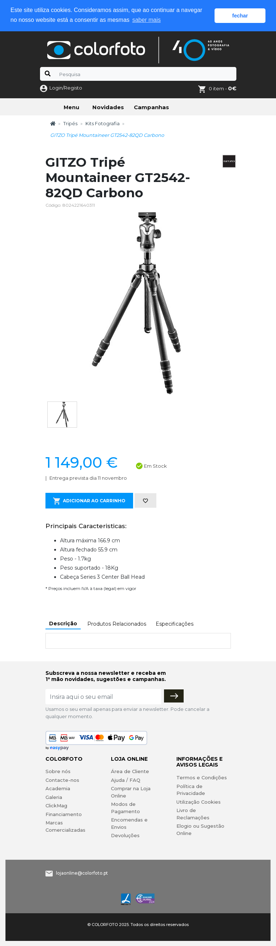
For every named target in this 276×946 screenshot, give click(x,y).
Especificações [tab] (174, 624)
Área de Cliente (130, 771)
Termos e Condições (201, 777)
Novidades (108, 106)
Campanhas (151, 106)
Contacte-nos (62, 780)
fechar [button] (240, 16)
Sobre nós (58, 771)
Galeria (53, 797)
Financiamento (63, 814)
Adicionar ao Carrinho (89, 501)
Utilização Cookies (198, 801)
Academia (57, 788)
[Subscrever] (174, 696)
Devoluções (125, 835)
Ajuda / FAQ (125, 780)
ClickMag (56, 805)
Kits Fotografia (102, 123)
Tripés (70, 123)
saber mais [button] (146, 20)
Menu (71, 107)
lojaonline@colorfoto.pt (82, 873)
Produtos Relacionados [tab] (116, 624)
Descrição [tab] (63, 623)
